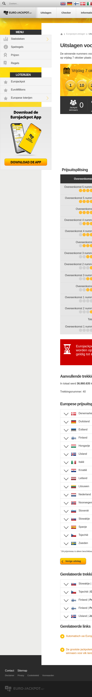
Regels (15, 63)
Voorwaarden (48, 675)
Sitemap (22, 670)
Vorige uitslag (73, 561)
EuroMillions (18, 89)
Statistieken (18, 38)
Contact (9, 670)
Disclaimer (9, 675)
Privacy (21, 675)
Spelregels (17, 47)
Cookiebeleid (33, 675)
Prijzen (15, 55)
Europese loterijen (21, 97)
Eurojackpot (18, 81)
